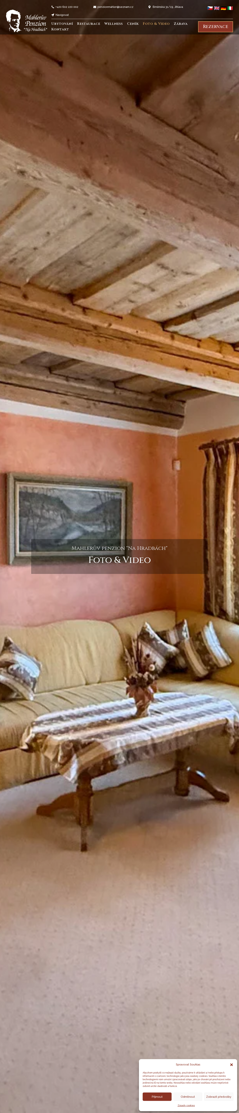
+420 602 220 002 (66, 7)
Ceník (133, 24)
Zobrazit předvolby (218, 1096)
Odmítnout (188, 1096)
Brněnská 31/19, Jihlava (168, 7)
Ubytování (62, 24)
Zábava (181, 24)
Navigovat (62, 15)
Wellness (113, 24)
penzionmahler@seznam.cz (115, 7)
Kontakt (60, 30)
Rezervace (215, 27)
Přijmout (157, 1096)
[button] (231, 1065)
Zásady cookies (186, 1105)
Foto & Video (156, 24)
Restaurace (88, 24)
